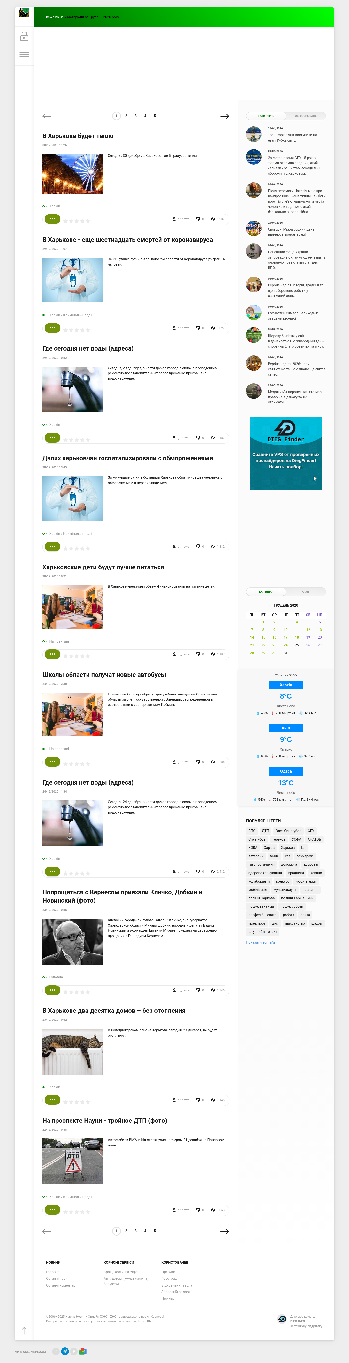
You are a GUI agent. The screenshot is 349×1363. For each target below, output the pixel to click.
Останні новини (58, 1279)
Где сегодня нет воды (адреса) (88, 348)
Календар (266, 591)
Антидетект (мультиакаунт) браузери (126, 1281)
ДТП (265, 831)
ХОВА (252, 848)
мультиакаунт (285, 890)
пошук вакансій (261, 906)
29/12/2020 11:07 (54, 249)
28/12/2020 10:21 (54, 576)
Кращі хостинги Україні (123, 1272)
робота (288, 915)
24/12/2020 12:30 (54, 684)
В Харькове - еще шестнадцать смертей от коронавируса (127, 239)
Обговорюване (305, 115)
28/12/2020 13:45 (54, 467)
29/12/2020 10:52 (54, 358)
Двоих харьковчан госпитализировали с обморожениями (127, 458)
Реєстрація (170, 1279)
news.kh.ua (54, 17)
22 (263, 645)
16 (274, 638)
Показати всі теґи (260, 942)
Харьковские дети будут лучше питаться (103, 567)
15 (263, 638)
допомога (289, 864)
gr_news (183, 219)
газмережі (305, 856)
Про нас (167, 1298)
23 (274, 645)
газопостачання (261, 864)
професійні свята (262, 915)
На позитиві (59, 641)
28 (252, 653)
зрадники (296, 873)
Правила (168, 1272)
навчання (310, 890)
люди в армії (306, 881)
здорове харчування (265, 873)
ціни (275, 923)
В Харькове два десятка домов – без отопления (113, 1010)
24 (286, 645)
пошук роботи (291, 906)
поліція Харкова (261, 898)
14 (252, 638)
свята (305, 915)
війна (274, 856)
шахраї (317, 923)
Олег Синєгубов (288, 831)
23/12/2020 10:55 (54, 909)
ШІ (303, 848)
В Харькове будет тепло (77, 136)
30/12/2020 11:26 (54, 145)
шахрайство (295, 923)
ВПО (251, 831)
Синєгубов (257, 839)
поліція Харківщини (297, 898)
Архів (305, 591)
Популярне (266, 115)
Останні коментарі (61, 1285)
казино (316, 873)
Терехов (279, 839)
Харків (54, 206)
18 (297, 638)
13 (320, 630)
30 (274, 653)
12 (308, 630)
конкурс (282, 881)
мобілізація (257, 890)
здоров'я (311, 864)
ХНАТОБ (314, 839)
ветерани (255, 856)
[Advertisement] (184, 63)
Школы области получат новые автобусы (104, 674)
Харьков (288, 848)
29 (263, 653)
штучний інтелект (262, 932)
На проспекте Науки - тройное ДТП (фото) (104, 1120)
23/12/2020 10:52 (54, 1019)
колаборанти (259, 881)
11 (297, 630)
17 (286, 638)
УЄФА (296, 839)
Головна (56, 977)
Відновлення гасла (176, 1285)
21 (252, 645)
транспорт (256, 923)
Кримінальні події (77, 315)
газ (287, 856)
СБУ (311, 831)
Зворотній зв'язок (176, 1292)
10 (286, 630)
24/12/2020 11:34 (54, 791)
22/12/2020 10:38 (54, 1129)
